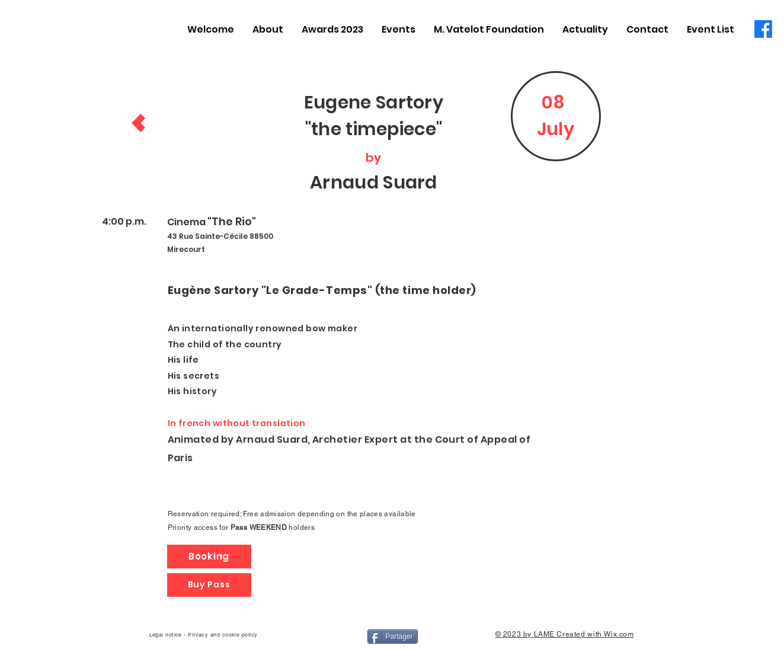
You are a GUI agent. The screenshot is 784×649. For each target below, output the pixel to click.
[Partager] (392, 636)
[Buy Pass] (209, 585)
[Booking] (209, 556)
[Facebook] (763, 29)
